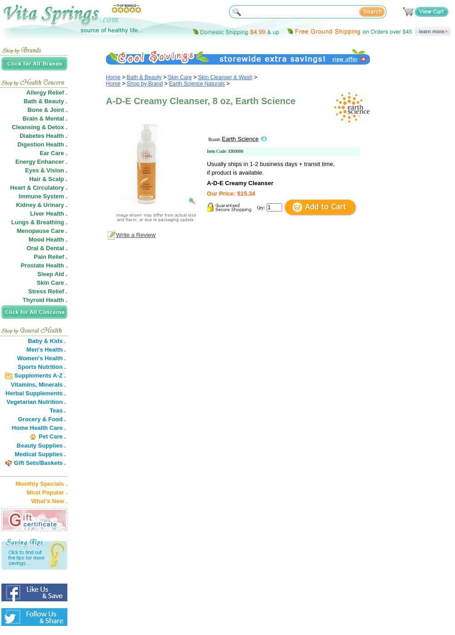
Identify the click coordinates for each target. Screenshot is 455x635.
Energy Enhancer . (41, 161)
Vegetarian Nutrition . (36, 401)
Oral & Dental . (46, 248)
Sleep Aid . (52, 274)
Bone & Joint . (47, 109)
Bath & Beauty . (45, 101)
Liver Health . (48, 213)
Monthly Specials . (41, 483)
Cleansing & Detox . (39, 127)
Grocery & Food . (42, 419)
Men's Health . (46, 349)
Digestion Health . (42, 144)
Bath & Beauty (144, 77)
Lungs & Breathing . (39, 222)
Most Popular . (46, 492)
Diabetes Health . (43, 135)
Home (113, 77)
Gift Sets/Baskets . (40, 462)
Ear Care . (53, 153)
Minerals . (52, 384)
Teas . (58, 410)
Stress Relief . (47, 291)
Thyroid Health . (45, 300)
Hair (34, 179)
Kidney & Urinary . (41, 205)
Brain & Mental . (45, 118)
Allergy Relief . (46, 92)
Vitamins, (24, 384)
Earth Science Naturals (197, 84)
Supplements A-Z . (40, 375)
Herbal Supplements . (35, 393)
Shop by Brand (145, 84)
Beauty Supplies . (41, 445)
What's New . (49, 501)
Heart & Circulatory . (38, 187)
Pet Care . (52, 436)
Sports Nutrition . (42, 366)
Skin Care (180, 77)
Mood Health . (48, 239)
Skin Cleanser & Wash (225, 77)
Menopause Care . (42, 230)
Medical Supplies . (40, 454)
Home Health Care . (39, 427)
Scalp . (57, 179)
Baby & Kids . (47, 341)
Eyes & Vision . (46, 170)
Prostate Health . (43, 265)
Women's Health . (41, 358)
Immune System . (43, 196)
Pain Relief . (50, 256)
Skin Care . (52, 282)
